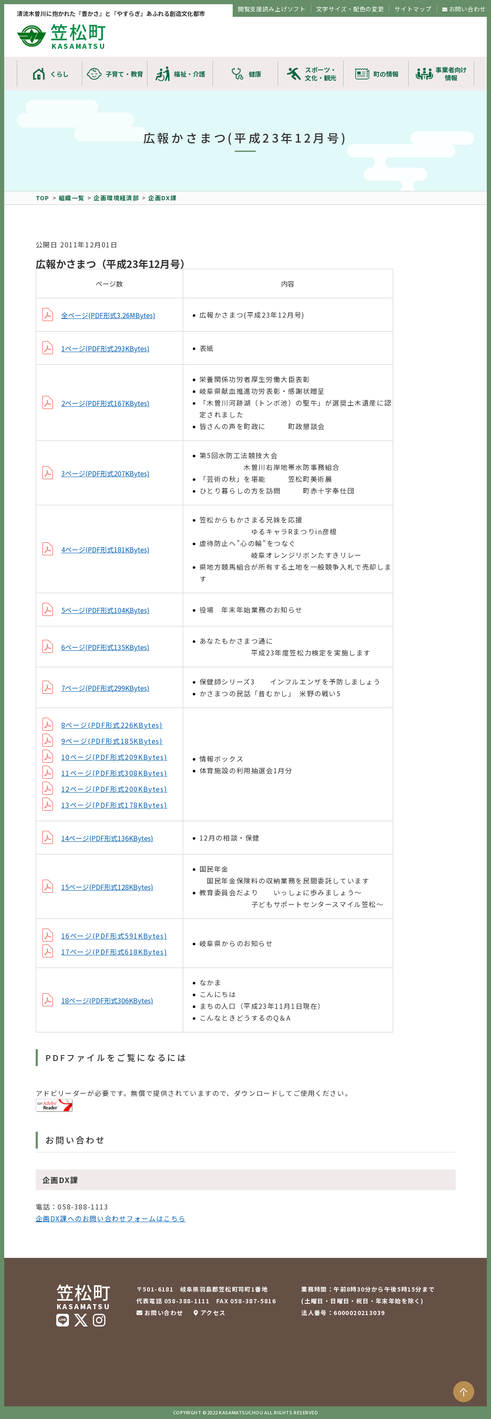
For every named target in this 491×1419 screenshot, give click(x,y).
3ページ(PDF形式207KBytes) (105, 473)
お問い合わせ (467, 9)
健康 (255, 73)
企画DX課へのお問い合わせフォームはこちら (111, 1218)
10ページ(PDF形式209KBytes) (114, 757)
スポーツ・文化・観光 (320, 73)
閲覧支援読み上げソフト (272, 9)
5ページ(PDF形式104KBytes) (105, 610)
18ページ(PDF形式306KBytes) (107, 1000)
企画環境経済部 (116, 198)
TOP (43, 198)
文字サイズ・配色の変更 (350, 9)
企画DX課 (162, 198)
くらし (59, 73)
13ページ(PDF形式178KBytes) (114, 805)
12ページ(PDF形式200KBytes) (114, 789)
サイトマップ (412, 9)
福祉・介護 (189, 73)
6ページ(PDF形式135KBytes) (105, 647)
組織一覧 (72, 198)
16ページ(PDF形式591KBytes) (114, 936)
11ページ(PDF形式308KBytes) (114, 773)
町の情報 (386, 73)
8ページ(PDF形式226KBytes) (112, 725)
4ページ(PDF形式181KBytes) (105, 549)
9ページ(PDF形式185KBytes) (112, 741)
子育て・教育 (124, 73)
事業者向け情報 (451, 73)
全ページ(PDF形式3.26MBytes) (108, 315)
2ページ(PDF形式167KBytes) (105, 403)
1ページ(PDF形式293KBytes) (105, 348)
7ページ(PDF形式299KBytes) (105, 688)
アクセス (213, 1312)
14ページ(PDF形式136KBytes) (107, 838)
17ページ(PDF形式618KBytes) (114, 952)
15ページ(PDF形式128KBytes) (107, 887)
